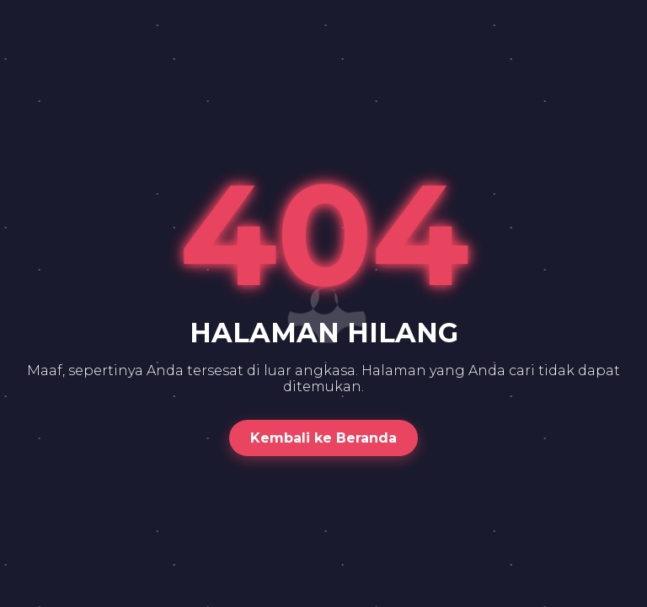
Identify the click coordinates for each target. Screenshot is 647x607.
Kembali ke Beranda (323, 438)
